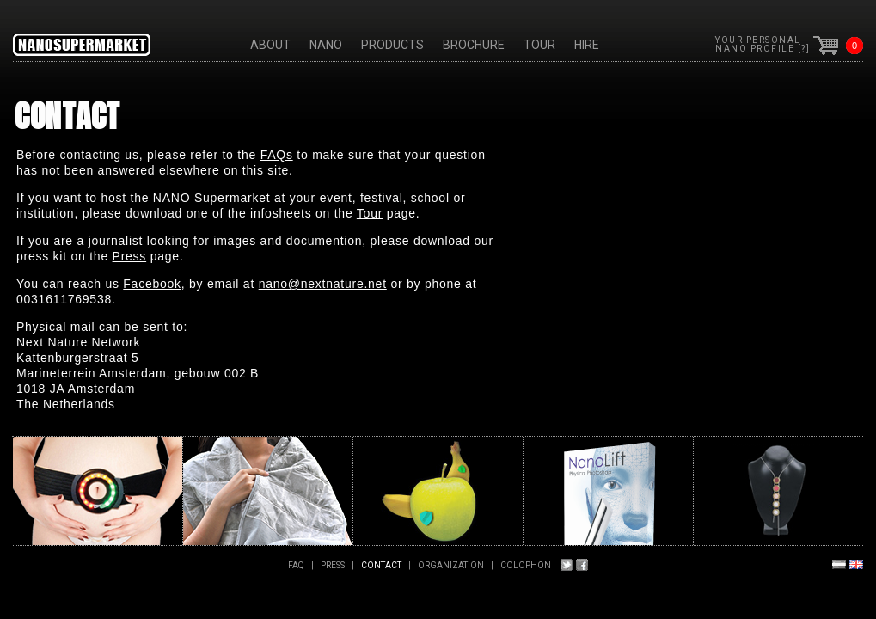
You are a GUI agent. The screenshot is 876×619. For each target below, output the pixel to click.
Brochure (474, 45)
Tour (539, 45)
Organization (451, 565)
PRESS (333, 565)
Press (130, 256)
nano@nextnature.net (323, 284)
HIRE (586, 45)
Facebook (152, 284)
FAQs (276, 155)
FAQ (296, 565)
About (270, 45)
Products (392, 45)
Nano (325, 45)
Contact (381, 565)
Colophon (525, 565)
